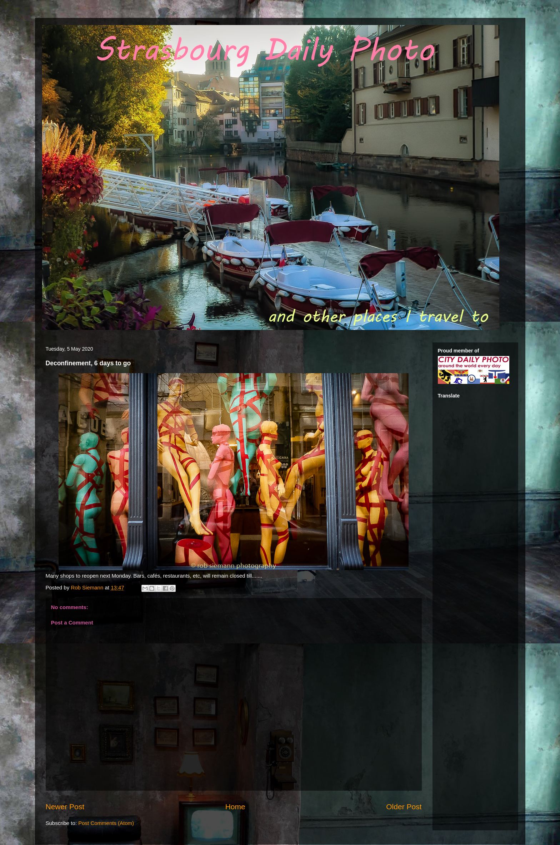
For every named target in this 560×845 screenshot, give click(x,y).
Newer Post (65, 806)
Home (235, 806)
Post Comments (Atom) (106, 823)
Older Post (403, 806)
